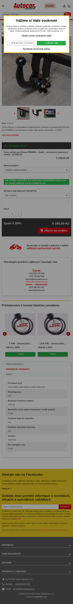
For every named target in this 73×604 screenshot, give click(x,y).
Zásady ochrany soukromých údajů (36, 36)
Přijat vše (51, 43)
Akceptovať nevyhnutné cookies (36, 49)
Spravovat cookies (21, 43)
